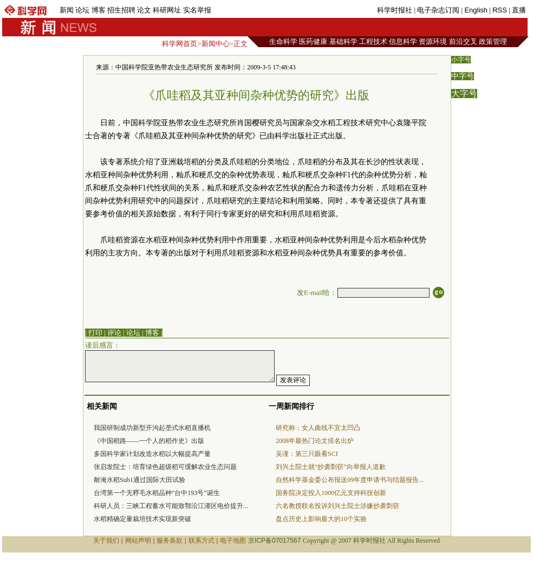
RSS (499, 10)
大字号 (464, 93)
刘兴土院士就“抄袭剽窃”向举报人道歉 (331, 467)
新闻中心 (216, 44)
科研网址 (167, 10)
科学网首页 (179, 44)
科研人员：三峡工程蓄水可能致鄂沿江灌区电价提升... (171, 506)
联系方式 (201, 540)
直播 (519, 10)
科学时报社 (394, 10)
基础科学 (343, 41)
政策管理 (493, 41)
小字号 (461, 59)
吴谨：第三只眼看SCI (307, 454)
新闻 (67, 10)
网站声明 (138, 540)
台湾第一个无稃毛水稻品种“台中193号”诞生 (157, 493)
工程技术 (373, 41)
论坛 (82, 10)
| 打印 (93, 333)
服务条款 (170, 540)
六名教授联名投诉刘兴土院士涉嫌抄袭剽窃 (337, 506)
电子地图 (233, 540)
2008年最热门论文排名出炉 (315, 441)
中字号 (462, 76)
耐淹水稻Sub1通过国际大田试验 (139, 480)
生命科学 (283, 41)
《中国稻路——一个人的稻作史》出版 (149, 441)
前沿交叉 (463, 41)
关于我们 (106, 540)
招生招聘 (121, 10)
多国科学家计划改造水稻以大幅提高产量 (152, 454)
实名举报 (197, 10)
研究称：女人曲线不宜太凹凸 (318, 428)
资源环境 (433, 41)
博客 (99, 10)
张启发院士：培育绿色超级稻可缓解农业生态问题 (165, 467)
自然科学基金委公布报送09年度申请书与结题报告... (350, 480)
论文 (144, 10)
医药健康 (313, 41)
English (475, 10)
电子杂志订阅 (438, 10)
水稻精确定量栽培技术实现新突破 (142, 519)
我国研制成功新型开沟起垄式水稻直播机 (152, 428)
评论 (114, 333)
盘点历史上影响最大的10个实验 (321, 519)
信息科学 (403, 41)
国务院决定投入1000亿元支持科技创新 (331, 493)
